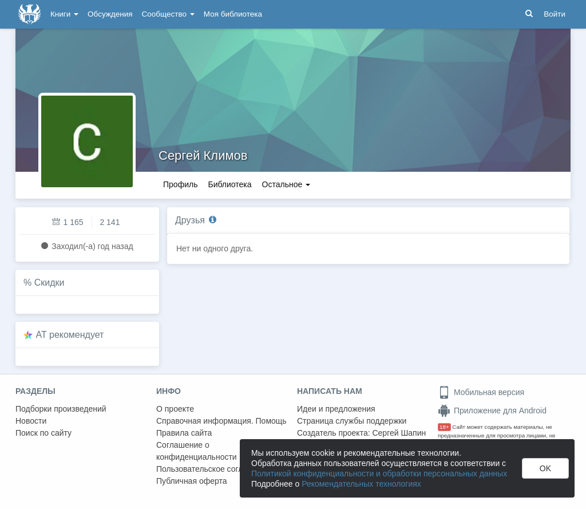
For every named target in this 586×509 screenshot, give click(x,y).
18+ (444, 427)
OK (545, 468)
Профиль (180, 184)
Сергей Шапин (399, 432)
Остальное (286, 184)
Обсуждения (110, 14)
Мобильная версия (481, 392)
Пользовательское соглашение (214, 469)
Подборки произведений (60, 408)
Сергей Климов (203, 155)
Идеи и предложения (336, 408)
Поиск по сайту (43, 432)
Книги (64, 14)
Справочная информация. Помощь (221, 420)
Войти (554, 14)
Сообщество (168, 14)
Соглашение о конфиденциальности (196, 450)
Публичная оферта (191, 481)
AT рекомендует (70, 335)
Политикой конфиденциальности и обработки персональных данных (379, 473)
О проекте (175, 408)
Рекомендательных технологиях (361, 483)
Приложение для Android (492, 410)
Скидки (49, 282)
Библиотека (229, 184)
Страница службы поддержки (351, 420)
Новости (30, 420)
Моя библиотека (233, 14)
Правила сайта (184, 432)
